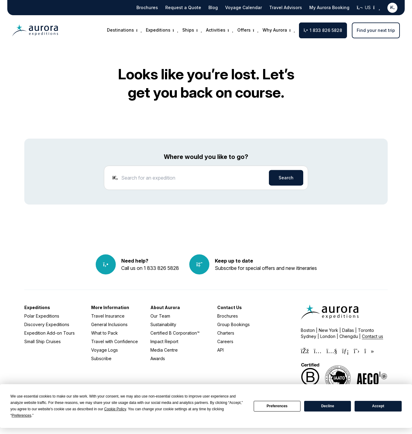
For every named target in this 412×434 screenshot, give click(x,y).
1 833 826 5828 (323, 30)
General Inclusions (109, 324)
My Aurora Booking (329, 7)
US (368, 7)
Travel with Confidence (114, 341)
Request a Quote (183, 7)
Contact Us (229, 307)
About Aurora (165, 307)
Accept (378, 406)
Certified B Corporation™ (175, 333)
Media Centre (164, 350)
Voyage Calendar (243, 7)
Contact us (372, 336)
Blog (213, 7)
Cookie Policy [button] (115, 409)
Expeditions (37, 307)
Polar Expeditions (41, 316)
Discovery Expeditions (46, 324)
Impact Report (164, 341)
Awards (157, 358)
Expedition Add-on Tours (49, 333)
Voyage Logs (104, 350)
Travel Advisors (285, 7)
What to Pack (104, 333)
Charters (225, 333)
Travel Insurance (108, 316)
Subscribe (101, 358)
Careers (225, 341)
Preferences (277, 406)
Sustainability (163, 324)
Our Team (160, 316)
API (220, 350)
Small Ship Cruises (42, 341)
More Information (110, 307)
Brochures (147, 7)
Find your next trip (376, 30)
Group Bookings (233, 324)
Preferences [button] (21, 415)
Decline (327, 406)
